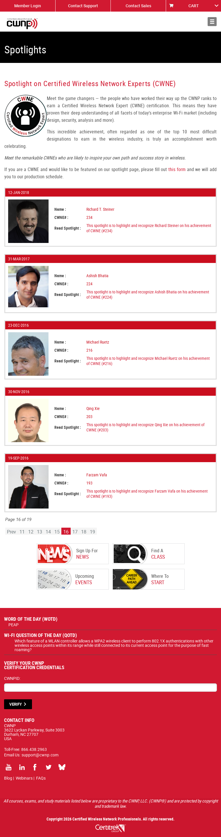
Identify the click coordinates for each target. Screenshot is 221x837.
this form (177, 169)
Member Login (27, 5)
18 (83, 532)
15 (57, 532)
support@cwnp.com (40, 755)
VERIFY (15, 704)
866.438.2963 (34, 749)
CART (193, 5)
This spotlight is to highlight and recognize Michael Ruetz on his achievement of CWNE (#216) (148, 360)
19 (92, 532)
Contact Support (83, 5)
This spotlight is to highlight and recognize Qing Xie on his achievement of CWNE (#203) (145, 427)
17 (75, 532)
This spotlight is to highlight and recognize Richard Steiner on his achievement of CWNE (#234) (148, 228)
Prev (11, 532)
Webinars (24, 778)
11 (22, 532)
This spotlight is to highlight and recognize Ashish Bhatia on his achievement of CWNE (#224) (147, 294)
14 (48, 532)
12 (30, 532)
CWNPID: (12, 678)
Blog (8, 778)
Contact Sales (138, 5)
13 (39, 532)
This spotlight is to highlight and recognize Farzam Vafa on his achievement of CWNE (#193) (147, 493)
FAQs (41, 778)
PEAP (13, 624)
